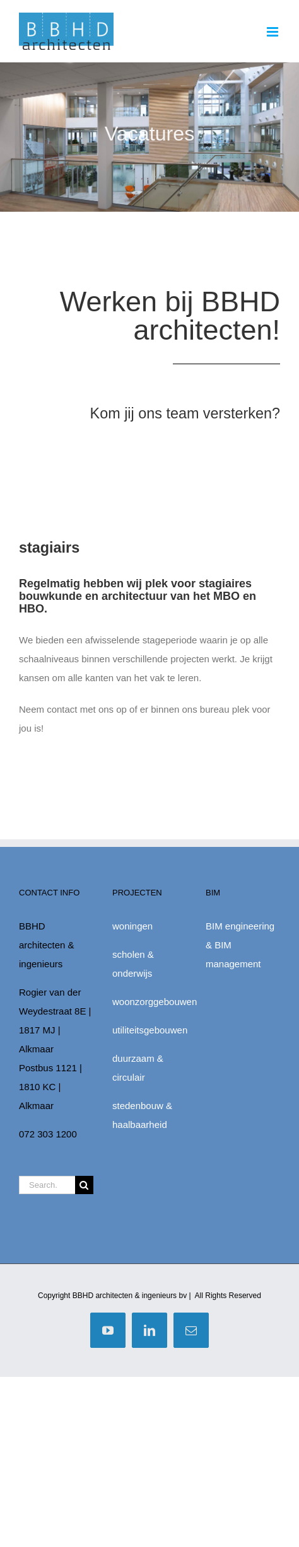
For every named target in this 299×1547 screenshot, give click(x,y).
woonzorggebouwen (154, 1001)
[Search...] (47, 1185)
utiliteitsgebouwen (149, 1030)
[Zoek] (84, 1185)
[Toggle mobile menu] (273, 31)
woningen (132, 926)
